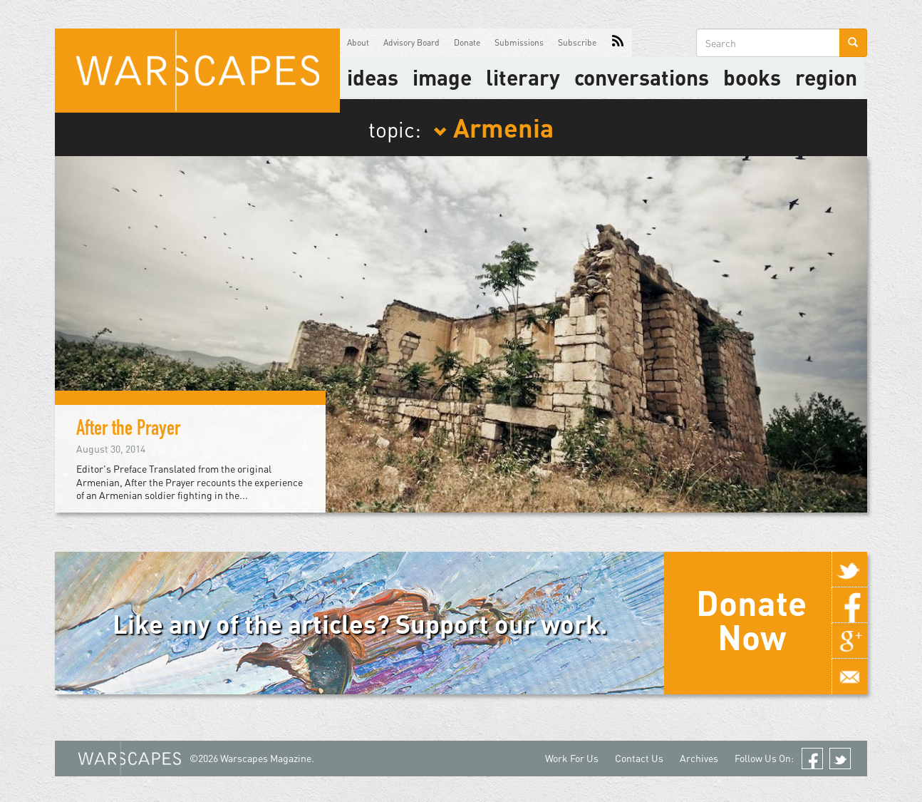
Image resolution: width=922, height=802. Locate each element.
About (358, 42)
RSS (618, 43)
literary (523, 77)
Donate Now (751, 619)
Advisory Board (411, 42)
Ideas (372, 77)
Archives (699, 758)
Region (826, 77)
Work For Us (572, 758)
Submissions (519, 42)
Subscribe (577, 42)
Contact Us (639, 758)
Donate (467, 42)
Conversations (641, 77)
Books (752, 77)
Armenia (493, 127)
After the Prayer (128, 430)
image (442, 77)
